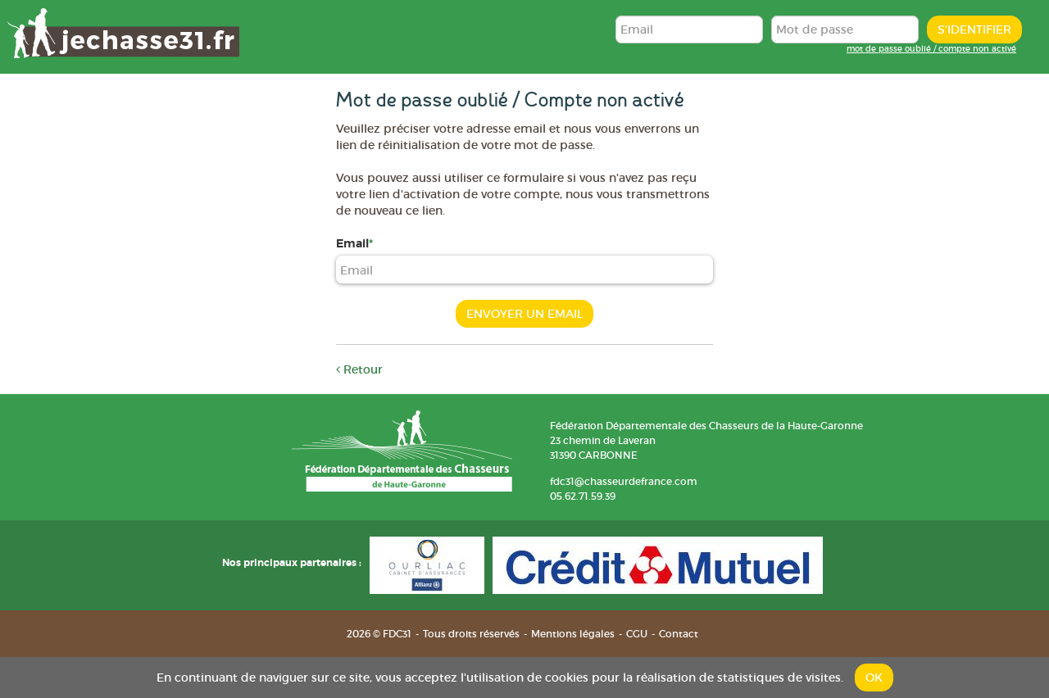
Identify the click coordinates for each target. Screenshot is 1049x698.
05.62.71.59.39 (582, 496)
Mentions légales (573, 634)
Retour (359, 369)
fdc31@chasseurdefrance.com (623, 481)
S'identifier (974, 29)
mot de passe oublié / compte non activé (931, 48)
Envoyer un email (524, 313)
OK (874, 677)
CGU (636, 634)
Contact (678, 634)
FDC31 (123, 33)
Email (352, 243)
